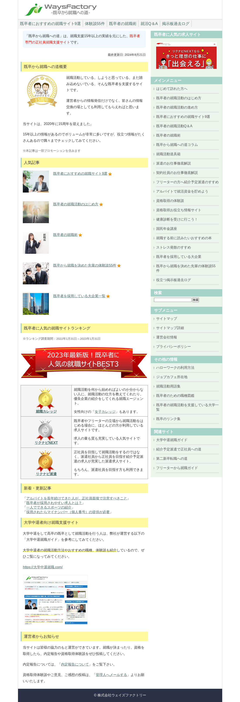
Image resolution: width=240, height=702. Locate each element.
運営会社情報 (166, 337)
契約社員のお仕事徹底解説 (177, 173)
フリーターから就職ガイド (177, 468)
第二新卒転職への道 (171, 458)
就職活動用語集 (168, 386)
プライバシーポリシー (173, 346)
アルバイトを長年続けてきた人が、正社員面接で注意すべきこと (76, 498)
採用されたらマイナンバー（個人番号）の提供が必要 (68, 512)
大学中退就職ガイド (171, 440)
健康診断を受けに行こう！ (177, 219)
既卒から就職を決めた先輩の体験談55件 (84, 265)
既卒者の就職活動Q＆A (174, 126)
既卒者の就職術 (122, 23)
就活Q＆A (149, 23)
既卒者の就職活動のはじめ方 (75, 204)
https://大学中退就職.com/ (43, 567)
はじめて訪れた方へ (171, 89)
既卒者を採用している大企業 (178, 257)
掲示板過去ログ (175, 23)
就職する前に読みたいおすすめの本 (184, 238)
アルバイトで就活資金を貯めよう (182, 191)
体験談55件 (95, 23)
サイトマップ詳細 (170, 328)
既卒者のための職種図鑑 (175, 395)
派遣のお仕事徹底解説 (173, 163)
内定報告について (75, 664)
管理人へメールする (111, 675)
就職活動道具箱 (168, 154)
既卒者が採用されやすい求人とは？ (54, 503)
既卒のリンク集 (168, 419)
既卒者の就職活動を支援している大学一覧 (187, 407)
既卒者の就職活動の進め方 (177, 107)
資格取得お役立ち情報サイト (178, 210)
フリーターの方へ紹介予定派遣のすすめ (187, 182)
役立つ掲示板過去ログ (173, 280)
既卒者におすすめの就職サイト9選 (50, 23)
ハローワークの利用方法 (175, 367)
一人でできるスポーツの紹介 (48, 507)
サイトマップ (166, 318)
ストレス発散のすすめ (173, 247)
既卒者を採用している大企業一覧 (79, 296)
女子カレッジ (105, 412)
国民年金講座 (166, 229)
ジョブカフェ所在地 (171, 377)
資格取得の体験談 (170, 201)
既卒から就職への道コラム (177, 145)
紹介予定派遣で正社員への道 (178, 449)
